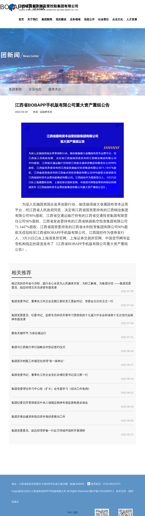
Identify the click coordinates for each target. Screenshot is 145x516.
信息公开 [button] (89, 19)
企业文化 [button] (117, 19)
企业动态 (35, 89)
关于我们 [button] (32, 19)
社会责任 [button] (103, 19)
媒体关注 (54, 89)
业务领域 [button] (75, 19)
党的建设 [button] (61, 19)
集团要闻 (15, 89)
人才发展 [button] (131, 19)
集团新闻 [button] (47, 19)
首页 (21, 19)
